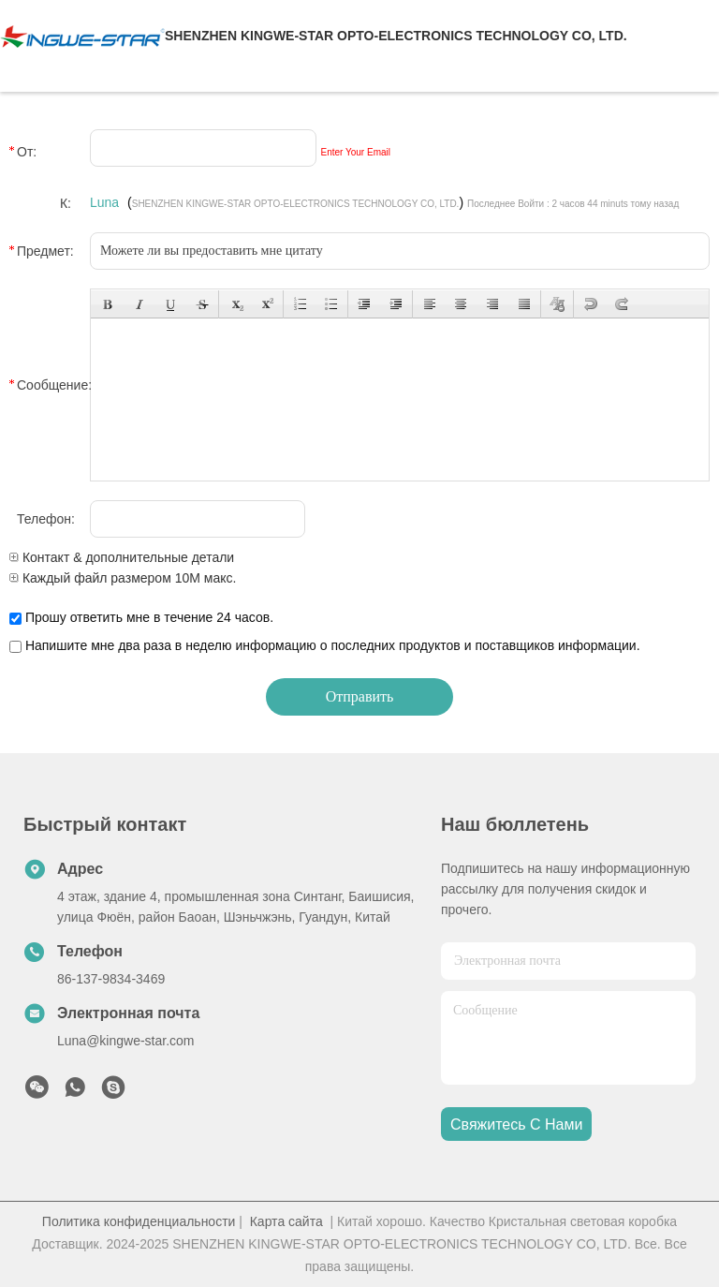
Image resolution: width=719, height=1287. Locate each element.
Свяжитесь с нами (516, 1124)
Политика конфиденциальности (139, 1221)
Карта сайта (286, 1221)
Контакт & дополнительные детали (121, 557)
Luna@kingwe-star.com (126, 1040)
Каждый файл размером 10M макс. (122, 577)
